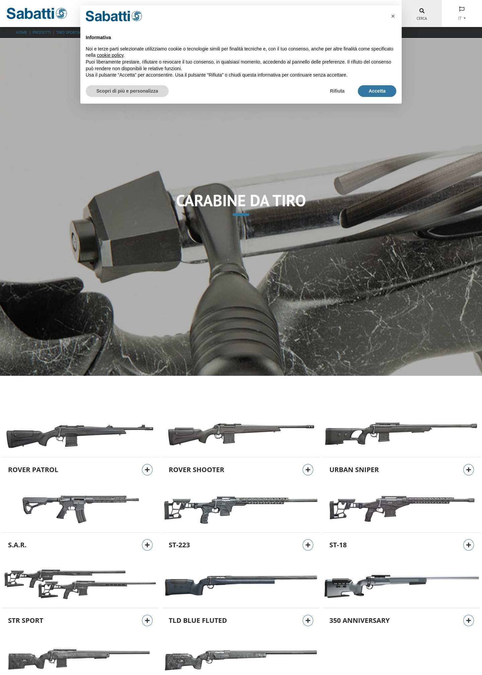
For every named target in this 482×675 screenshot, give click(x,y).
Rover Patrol (33, 469)
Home (21, 32)
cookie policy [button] (110, 55)
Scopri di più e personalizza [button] (127, 91)
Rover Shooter (196, 469)
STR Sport (25, 620)
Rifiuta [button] (337, 91)
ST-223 (179, 544)
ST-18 (338, 544)
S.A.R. (17, 544)
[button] (393, 16)
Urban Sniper (354, 469)
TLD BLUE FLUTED (198, 620)
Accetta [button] (377, 91)
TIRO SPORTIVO (69, 32)
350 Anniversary (359, 620)
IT (460, 18)
